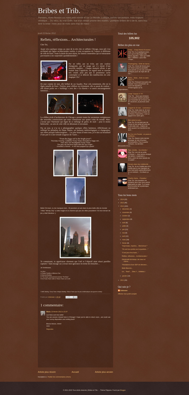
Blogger (123, 390)
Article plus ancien (104, 372)
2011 (122, 280)
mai (123, 233)
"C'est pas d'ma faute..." (130, 253)
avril (124, 236)
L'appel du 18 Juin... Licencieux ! (139, 108)
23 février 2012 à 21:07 (59, 312)
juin (123, 229)
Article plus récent (47, 372)
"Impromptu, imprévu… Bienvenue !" (135, 246)
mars (124, 239)
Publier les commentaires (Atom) (59, 377)
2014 (122, 199)
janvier (124, 276)
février (124, 243)
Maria (48, 312)
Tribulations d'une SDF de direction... (135, 265)
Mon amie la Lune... (135, 120)
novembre (126, 212)
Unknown (124, 290)
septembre (126, 219)
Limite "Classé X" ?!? (135, 94)
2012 (122, 206)
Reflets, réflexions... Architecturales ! (135, 256)
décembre (126, 209)
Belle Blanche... (127, 268)
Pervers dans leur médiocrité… (139, 164)
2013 (122, 203)
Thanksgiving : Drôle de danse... (139, 64)
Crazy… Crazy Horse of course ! (139, 50)
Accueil (75, 372)
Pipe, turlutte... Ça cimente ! (138, 150)
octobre (125, 216)
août (124, 223)
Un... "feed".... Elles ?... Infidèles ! (133, 271)
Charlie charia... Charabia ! (137, 178)
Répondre (49, 329)
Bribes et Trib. (59, 11)
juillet (124, 226)
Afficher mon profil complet (127, 294)
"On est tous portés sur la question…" (135, 249)
